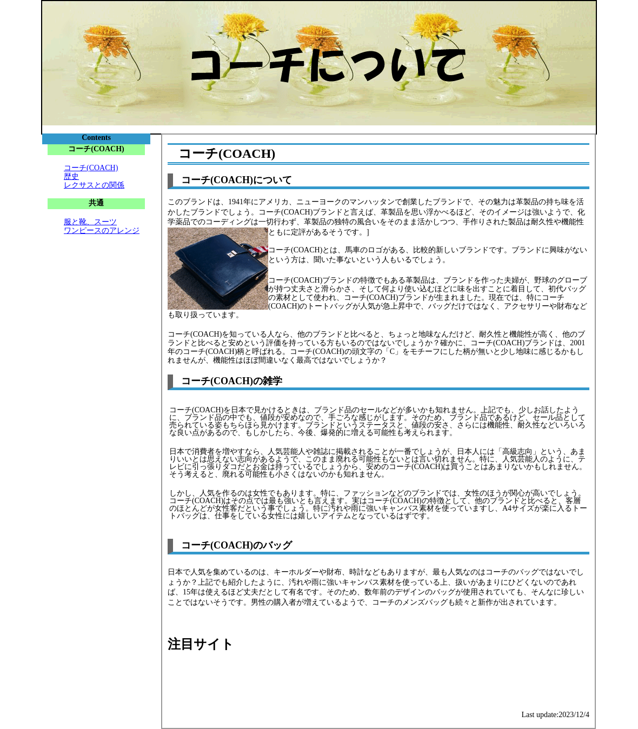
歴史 (71, 176)
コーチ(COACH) (91, 168)
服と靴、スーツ (90, 222)
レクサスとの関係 (94, 185)
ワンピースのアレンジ (101, 230)
